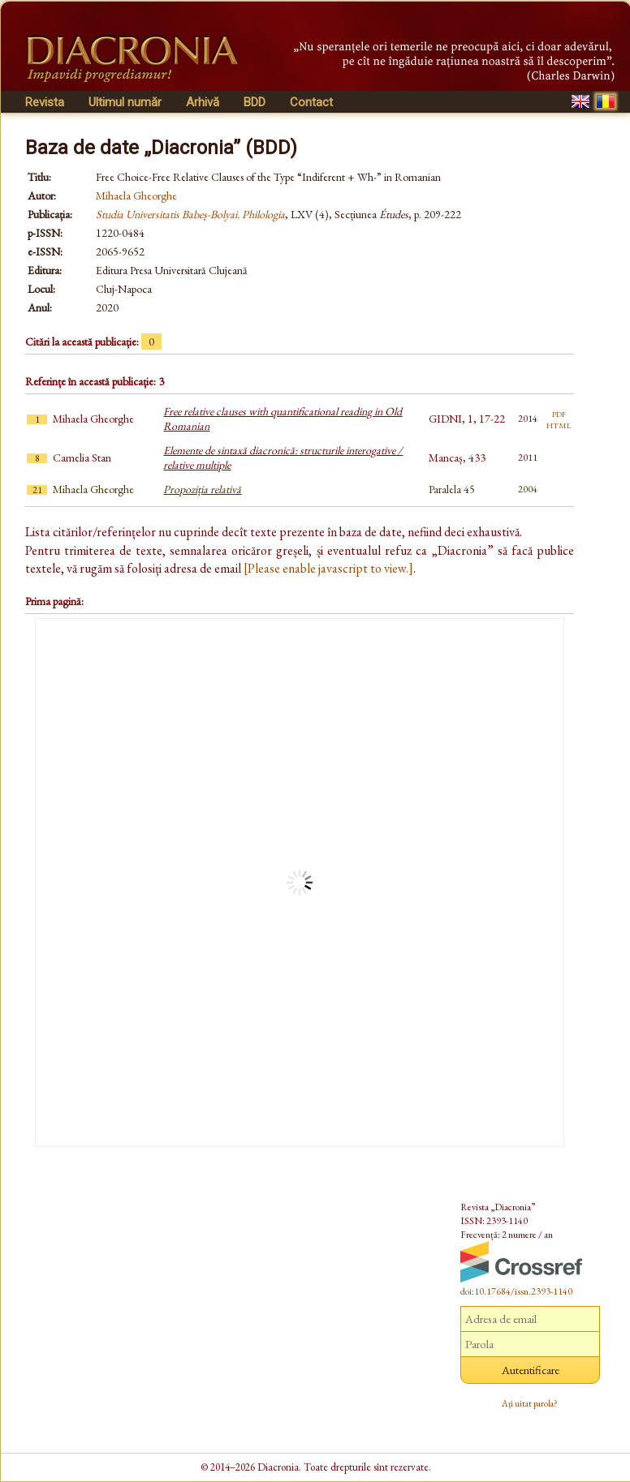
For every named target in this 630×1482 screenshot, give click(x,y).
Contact (311, 102)
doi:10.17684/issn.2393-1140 (516, 1291)
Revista (44, 102)
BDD (254, 102)
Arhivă (202, 102)
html (559, 424)
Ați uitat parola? (530, 1403)
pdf (559, 413)
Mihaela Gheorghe (136, 195)
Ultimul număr (125, 102)
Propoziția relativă (202, 489)
